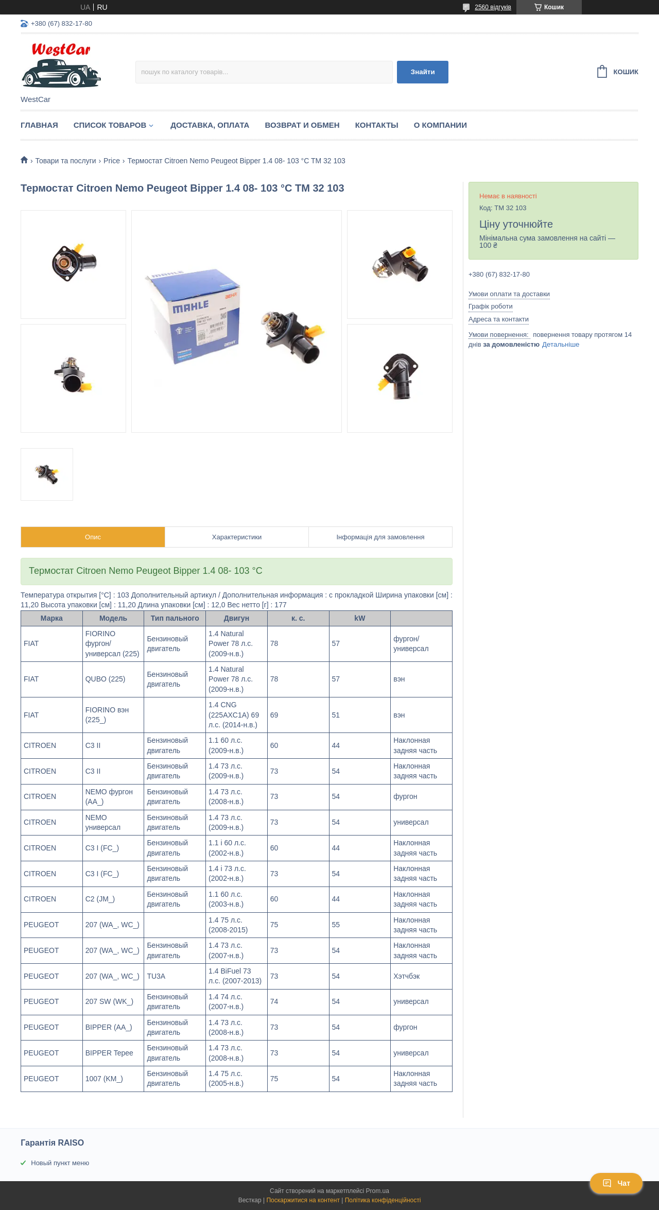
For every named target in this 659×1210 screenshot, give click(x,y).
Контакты (376, 125)
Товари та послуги (65, 161)
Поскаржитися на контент (302, 1200)
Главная (39, 125)
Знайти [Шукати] (423, 72)
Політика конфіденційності (383, 1200)
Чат (616, 1183)
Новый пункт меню (60, 1163)
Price (111, 161)
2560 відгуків (493, 7)
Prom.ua (377, 1191)
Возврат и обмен (302, 125)
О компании (440, 125)
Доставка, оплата (209, 125)
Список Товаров (110, 125)
